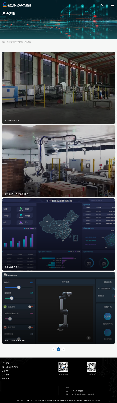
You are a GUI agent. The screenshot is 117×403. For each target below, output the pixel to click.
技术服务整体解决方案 (15, 42)
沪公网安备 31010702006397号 (84, 400)
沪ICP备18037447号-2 (67, 400)
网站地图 (97, 400)
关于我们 (5, 363)
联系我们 (5, 378)
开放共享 (5, 371)
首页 (3, 42)
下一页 (63, 349)
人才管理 (5, 375)
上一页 (54, 349)
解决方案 (27, 42)
